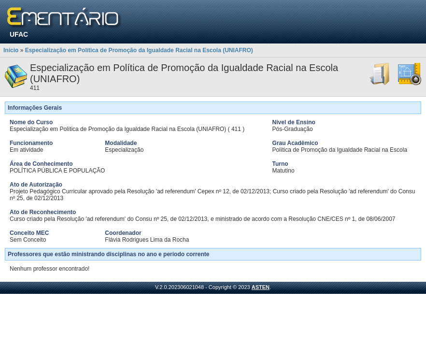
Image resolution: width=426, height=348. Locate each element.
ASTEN (261, 287)
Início (10, 50)
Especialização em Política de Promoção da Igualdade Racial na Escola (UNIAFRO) (139, 50)
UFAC (19, 34)
